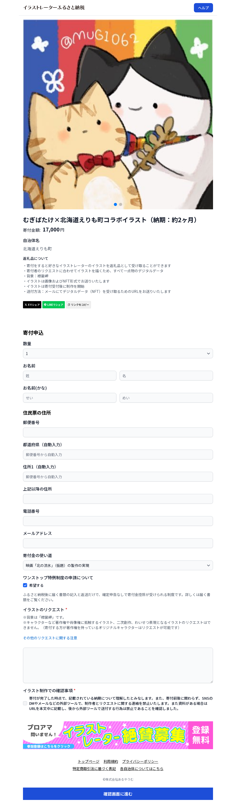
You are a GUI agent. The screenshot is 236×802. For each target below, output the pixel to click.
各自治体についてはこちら (141, 768)
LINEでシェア (53, 305)
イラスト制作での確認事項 (49, 690)
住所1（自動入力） (40, 467)
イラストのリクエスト (45, 609)
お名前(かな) (35, 388)
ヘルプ (203, 7)
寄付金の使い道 (37, 555)
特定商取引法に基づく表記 (94, 768)
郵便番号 (31, 422)
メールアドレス (37, 533)
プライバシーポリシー (140, 761)
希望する (36, 585)
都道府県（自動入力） (43, 444)
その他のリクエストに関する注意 (50, 637)
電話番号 (31, 511)
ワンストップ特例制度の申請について (58, 577)
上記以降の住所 (37, 489)
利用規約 (111, 761)
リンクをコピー (78, 305)
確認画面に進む (118, 794)
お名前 (29, 365)
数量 (27, 343)
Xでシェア (32, 305)
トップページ (88, 761)
